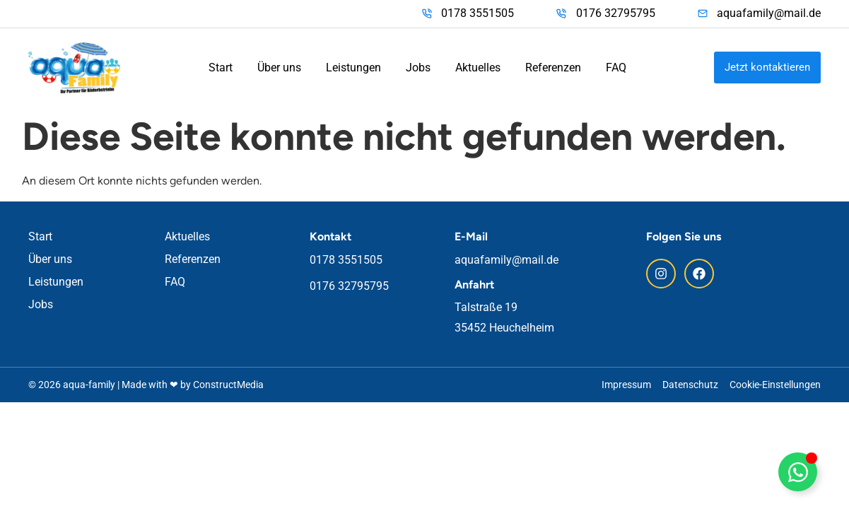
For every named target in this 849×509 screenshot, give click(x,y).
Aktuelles (477, 67)
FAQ (616, 67)
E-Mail (471, 236)
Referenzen (553, 67)
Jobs (418, 67)
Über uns (279, 67)
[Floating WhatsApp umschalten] (797, 471)
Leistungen (353, 67)
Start (221, 67)
